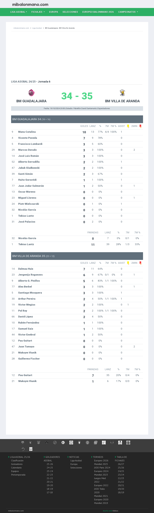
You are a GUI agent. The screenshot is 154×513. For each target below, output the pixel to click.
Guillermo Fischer (29, 358)
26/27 (121, 464)
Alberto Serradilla (29, 161)
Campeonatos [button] (127, 12)
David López (25, 316)
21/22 (121, 481)
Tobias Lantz (26, 215)
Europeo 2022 (101, 485)
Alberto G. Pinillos (29, 280)
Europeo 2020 (101, 499)
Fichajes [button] (37, 12)
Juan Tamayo (26, 346)
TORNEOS (97, 456)
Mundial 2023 (101, 474)
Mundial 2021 (101, 495)
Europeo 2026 (101, 460)
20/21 (121, 485)
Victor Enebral (26, 334)
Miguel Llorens (27, 197)
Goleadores (17, 464)
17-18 (50, 492)
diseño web (108, 511)
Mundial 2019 (101, 502)
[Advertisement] (77, 55)
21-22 (50, 478)
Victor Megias (26, 304)
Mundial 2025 (101, 464)
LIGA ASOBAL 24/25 (23, 81)
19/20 (121, 488)
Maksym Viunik (27, 352)
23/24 (121, 474)
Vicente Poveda (27, 137)
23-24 (50, 471)
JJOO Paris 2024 (102, 467)
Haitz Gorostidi (27, 179)
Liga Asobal (37, 28)
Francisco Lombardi (30, 143)
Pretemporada (18, 474)
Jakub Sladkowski (29, 167)
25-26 (50, 464)
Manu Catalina (27, 131)
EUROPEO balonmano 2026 (99, 11)
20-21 (50, 481)
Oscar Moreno (26, 191)
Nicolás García (27, 209)
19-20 (50, 485)
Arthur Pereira (26, 298)
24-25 (50, 467)
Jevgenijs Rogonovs (30, 274)
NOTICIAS (73, 456)
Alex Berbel (25, 286)
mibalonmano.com (21, 28)
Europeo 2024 (101, 471)
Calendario (16, 467)
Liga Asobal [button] (17, 12)
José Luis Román (28, 155)
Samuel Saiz (25, 328)
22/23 (121, 478)
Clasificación (17, 460)
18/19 (121, 492)
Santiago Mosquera (30, 292)
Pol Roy (22, 310)
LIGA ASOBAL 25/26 (19, 456)
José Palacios (26, 221)
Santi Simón (25, 173)
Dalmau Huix (25, 268)
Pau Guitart (25, 340)
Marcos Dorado (27, 149)
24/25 (121, 471)
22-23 (50, 474)
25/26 (121, 467)
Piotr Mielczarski (28, 203)
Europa (54, 11)
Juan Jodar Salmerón (31, 185)
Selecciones (71, 11)
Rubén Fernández (28, 322)
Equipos (15, 471)
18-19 (50, 488)
